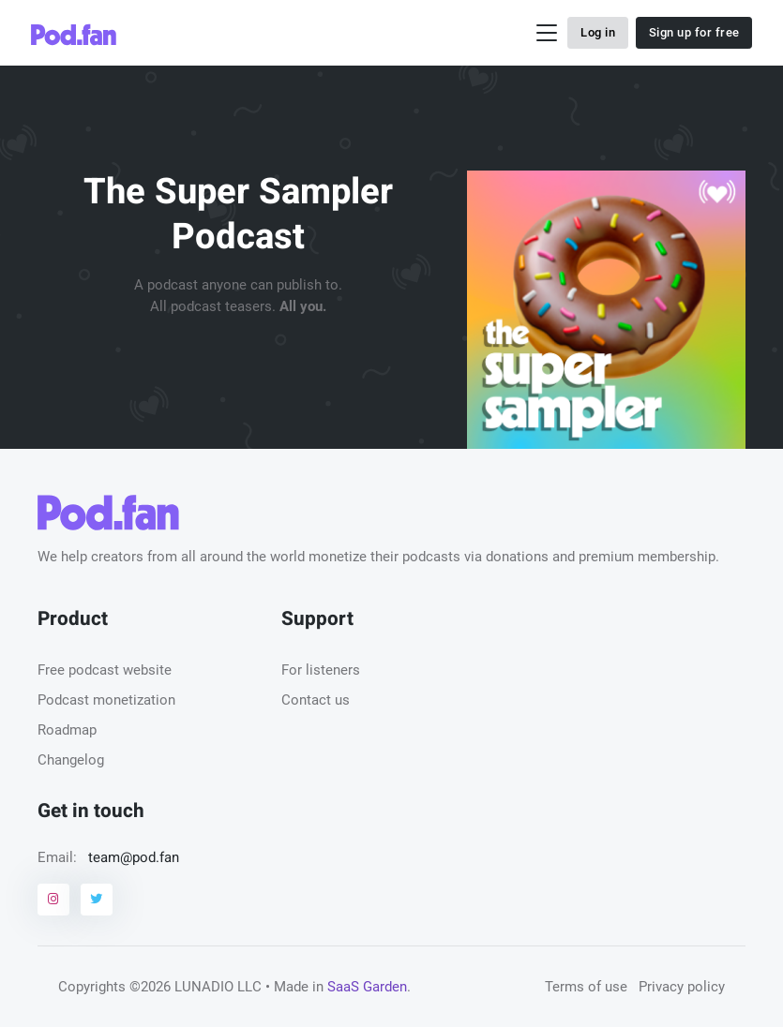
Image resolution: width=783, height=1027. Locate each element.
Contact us (315, 700)
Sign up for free (694, 32)
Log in (597, 32)
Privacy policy (682, 986)
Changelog (71, 760)
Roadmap (67, 730)
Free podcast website (105, 670)
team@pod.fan (133, 857)
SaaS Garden (367, 986)
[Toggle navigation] (546, 33)
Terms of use (586, 986)
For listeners (320, 670)
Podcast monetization (106, 700)
